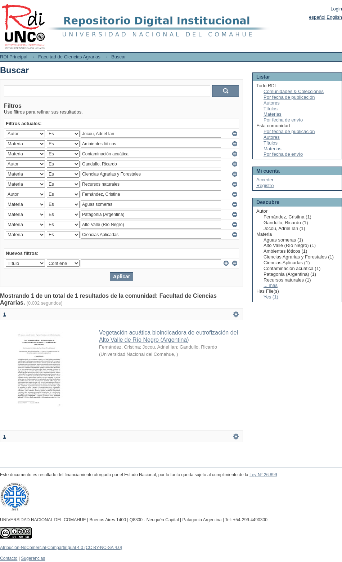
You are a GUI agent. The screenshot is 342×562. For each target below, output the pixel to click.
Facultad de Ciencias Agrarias (69, 56)
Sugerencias (33, 558)
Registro (265, 185)
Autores (272, 103)
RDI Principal (13, 56)
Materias (273, 114)
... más (271, 285)
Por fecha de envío (283, 120)
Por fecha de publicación (289, 97)
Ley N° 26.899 (263, 474)
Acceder (265, 179)
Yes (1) (271, 297)
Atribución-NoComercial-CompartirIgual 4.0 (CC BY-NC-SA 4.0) (61, 547)
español (317, 17)
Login (336, 9)
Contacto (8, 558)
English (334, 17)
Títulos (271, 108)
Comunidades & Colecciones (294, 91)
